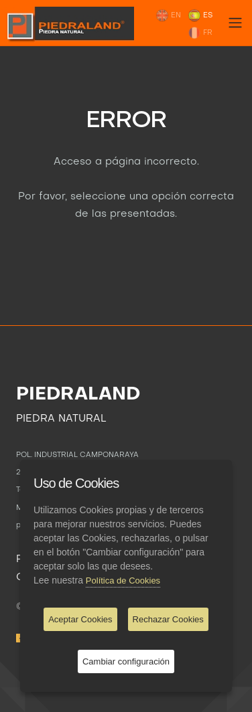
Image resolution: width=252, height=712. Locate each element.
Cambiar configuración (126, 661)
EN (168, 15)
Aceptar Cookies (80, 619)
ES (200, 15)
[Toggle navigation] (235, 22)
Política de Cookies (123, 580)
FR (200, 32)
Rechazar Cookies (168, 619)
